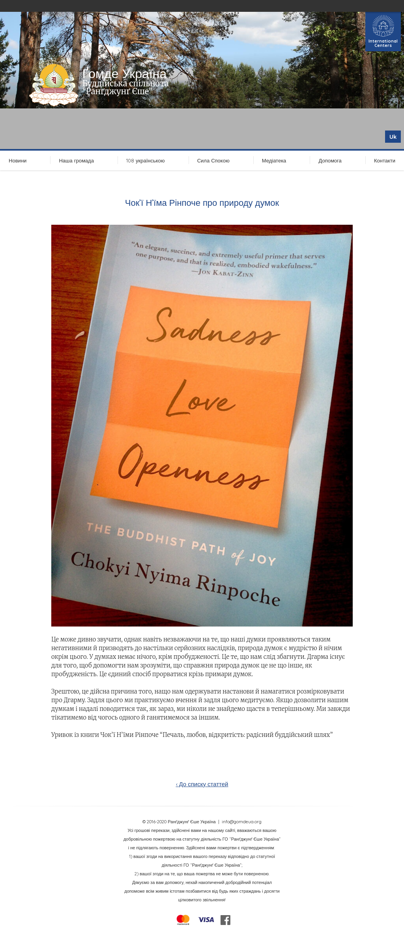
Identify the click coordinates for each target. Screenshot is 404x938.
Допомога (329, 160)
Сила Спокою (213, 160)
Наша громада (76, 160)
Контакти (384, 160)
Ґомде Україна (124, 73)
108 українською (145, 160)
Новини (17, 160)
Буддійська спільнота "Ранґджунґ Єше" (125, 87)
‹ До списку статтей (202, 784)
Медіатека (274, 160)
